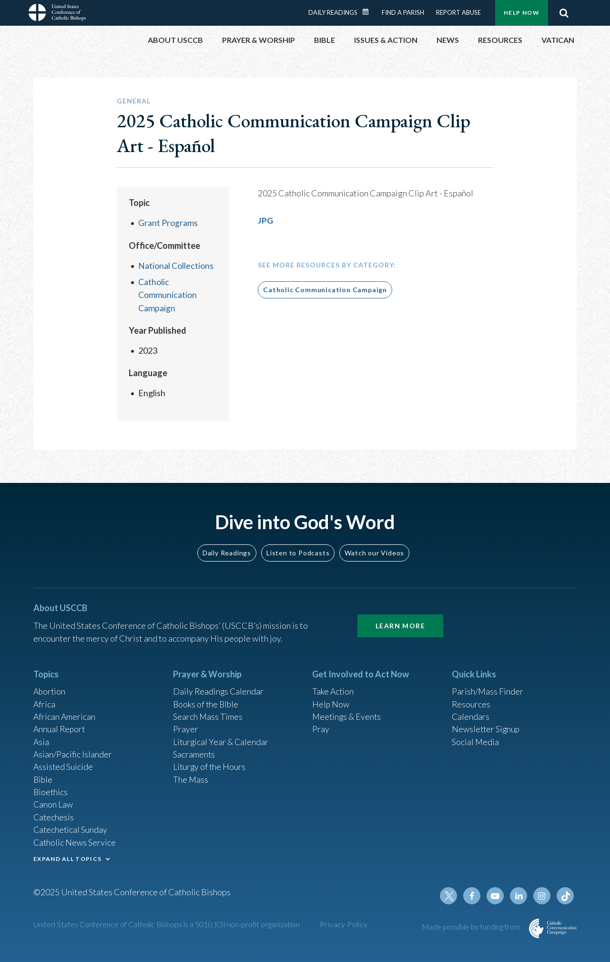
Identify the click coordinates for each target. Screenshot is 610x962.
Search (564, 13)
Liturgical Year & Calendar (221, 738)
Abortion (50, 687)
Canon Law (53, 803)
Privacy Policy (344, 924)
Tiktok (565, 895)
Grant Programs (168, 222)
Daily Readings (332, 12)
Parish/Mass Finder (488, 687)
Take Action (333, 687)
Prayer (185, 725)
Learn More (400, 621)
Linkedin (519, 895)
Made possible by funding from (472, 926)
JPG (265, 220)
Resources (471, 700)
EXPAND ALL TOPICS (67, 857)
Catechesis (54, 815)
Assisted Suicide (63, 764)
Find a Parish (403, 12)
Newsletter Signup (486, 725)
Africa (44, 700)
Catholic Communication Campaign (167, 294)
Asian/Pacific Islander (72, 751)
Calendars (471, 712)
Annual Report (60, 725)
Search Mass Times (208, 712)
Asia (41, 738)
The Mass (191, 777)
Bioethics (51, 790)
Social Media (475, 738)
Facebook (473, 895)
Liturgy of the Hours (210, 764)
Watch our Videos (374, 547)
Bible (43, 777)
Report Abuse (458, 12)
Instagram (542, 895)
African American (64, 712)
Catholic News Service (75, 841)
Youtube (496, 895)
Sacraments (194, 751)
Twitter (450, 895)
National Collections (176, 265)
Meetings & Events (347, 712)
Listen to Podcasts (297, 547)
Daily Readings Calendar (369, 12)
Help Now (521, 12)
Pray (320, 725)
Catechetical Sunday (71, 828)
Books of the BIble (206, 700)
